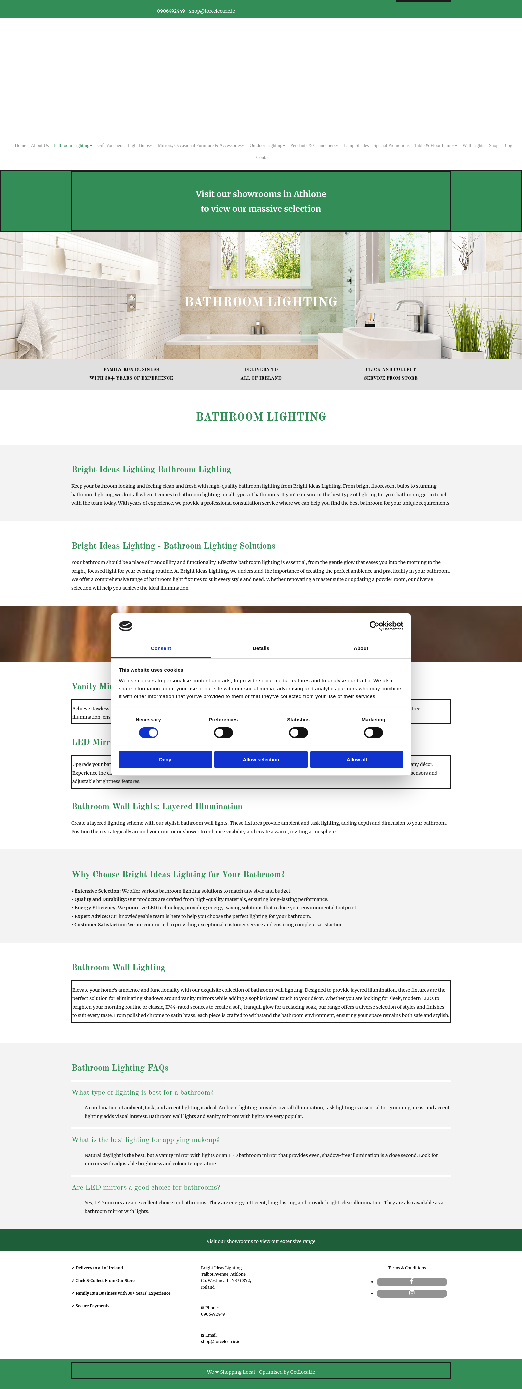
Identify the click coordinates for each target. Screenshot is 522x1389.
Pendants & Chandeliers (312, 145)
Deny (165, 759)
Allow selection (261, 759)
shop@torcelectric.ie (220, 1341)
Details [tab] (261, 648)
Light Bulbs (139, 145)
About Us (40, 145)
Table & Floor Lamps (434, 145)
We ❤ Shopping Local (231, 1372)
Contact (263, 157)
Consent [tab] (161, 648)
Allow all (357, 759)
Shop (494, 145)
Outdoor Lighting (266, 145)
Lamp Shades (356, 145)
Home (20, 145)
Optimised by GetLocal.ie (287, 1372)
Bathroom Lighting (71, 145)
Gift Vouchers (110, 145)
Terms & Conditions (407, 1267)
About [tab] (361, 648)
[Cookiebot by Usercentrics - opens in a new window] (374, 626)
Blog (507, 145)
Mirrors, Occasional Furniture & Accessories (200, 145)
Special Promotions (391, 145)
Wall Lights (473, 145)
